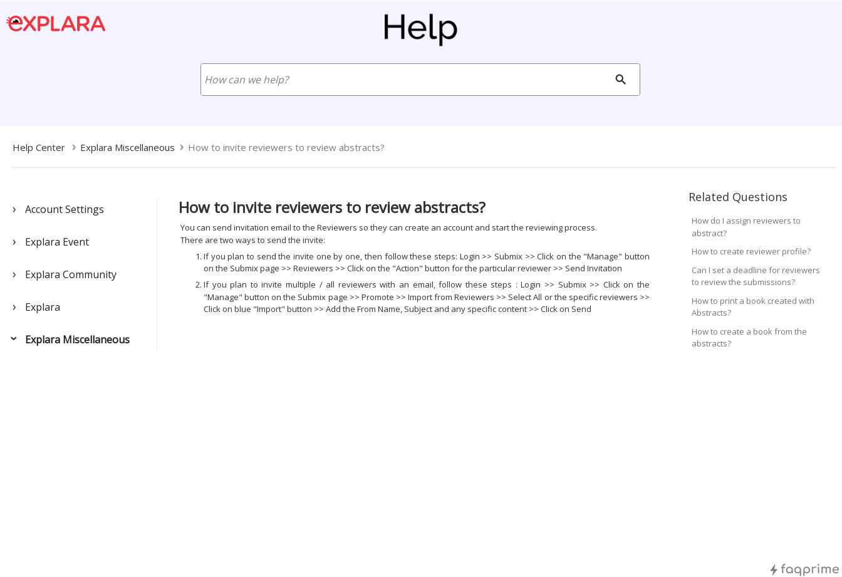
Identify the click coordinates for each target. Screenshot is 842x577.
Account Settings (64, 209)
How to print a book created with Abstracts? (753, 307)
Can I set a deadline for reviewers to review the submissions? (756, 276)
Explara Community (71, 274)
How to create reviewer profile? (751, 251)
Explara (42, 307)
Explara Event (57, 242)
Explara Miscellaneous (77, 339)
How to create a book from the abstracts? (749, 338)
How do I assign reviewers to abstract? (746, 227)
